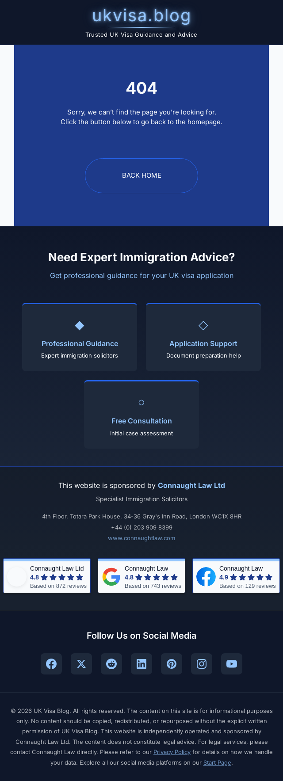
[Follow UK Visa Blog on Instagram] (201, 663)
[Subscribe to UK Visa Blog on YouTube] (231, 663)
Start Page (217, 762)
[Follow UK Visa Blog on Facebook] (51, 663)
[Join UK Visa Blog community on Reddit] (111, 663)
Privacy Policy (172, 751)
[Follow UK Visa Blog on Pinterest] (171, 663)
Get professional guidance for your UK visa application (141, 275)
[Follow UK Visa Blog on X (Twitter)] (81, 663)
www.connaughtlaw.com (141, 537)
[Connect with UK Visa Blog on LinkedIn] (141, 663)
